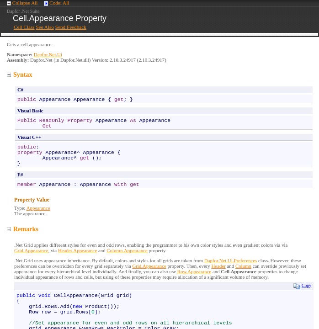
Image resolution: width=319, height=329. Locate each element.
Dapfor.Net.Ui (48, 54)
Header (218, 266)
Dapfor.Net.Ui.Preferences (230, 260)
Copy (302, 285)
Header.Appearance (77, 250)
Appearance (38, 208)
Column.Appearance (127, 250)
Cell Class (24, 27)
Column (243, 266)
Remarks (22, 229)
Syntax (19, 74)
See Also (44, 27)
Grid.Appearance (31, 250)
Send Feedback (70, 27)
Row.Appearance (194, 271)
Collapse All (25, 2)
